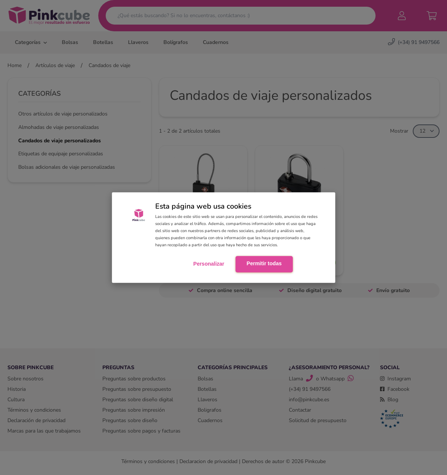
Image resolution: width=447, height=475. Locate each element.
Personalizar (208, 264)
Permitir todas (264, 264)
